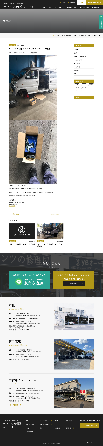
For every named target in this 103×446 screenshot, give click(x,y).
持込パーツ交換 (84, 7)
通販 (82, 2)
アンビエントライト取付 (79, 90)
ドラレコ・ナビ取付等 (80, 56)
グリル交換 (84, 87)
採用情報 (68, 428)
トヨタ (84, 84)
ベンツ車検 (77, 67)
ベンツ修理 (77, 63)
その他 (75, 53)
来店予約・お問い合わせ (94, 2)
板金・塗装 (95, 7)
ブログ (64, 2)
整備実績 (76, 70)
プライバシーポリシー (93, 443)
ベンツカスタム (59, 7)
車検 (43, 7)
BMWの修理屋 (29, 432)
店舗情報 (72, 2)
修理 (50, 7)
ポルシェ (91, 84)
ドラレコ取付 (77, 87)
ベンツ (77, 84)
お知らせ (76, 49)
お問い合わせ (73, 283)
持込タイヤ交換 (71, 7)
